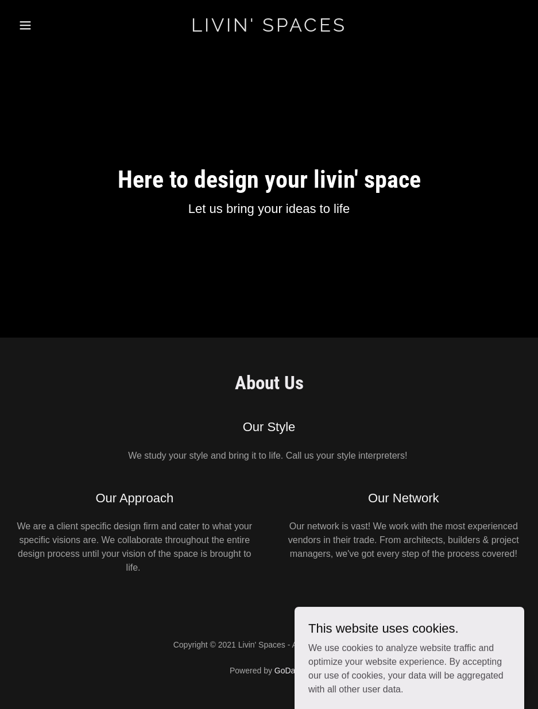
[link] (269, 28)
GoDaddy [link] (291, 670)
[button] (40, 25)
